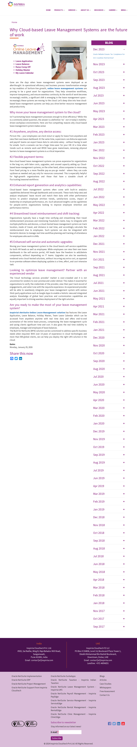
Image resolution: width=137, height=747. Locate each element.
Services (72, 10)
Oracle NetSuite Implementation (27, 676)
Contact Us (105, 695)
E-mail (54, 732)
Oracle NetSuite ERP (21, 680)
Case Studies (105, 683)
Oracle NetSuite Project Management (29, 683)
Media (124, 10)
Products (59, 10)
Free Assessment (107, 691)
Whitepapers (105, 687)
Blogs (102, 676)
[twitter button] (114, 724)
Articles (103, 680)
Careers (113, 10)
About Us (86, 10)
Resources (99, 10)
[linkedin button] (118, 724)
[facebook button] (109, 724)
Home (48, 10)
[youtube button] (123, 724)
